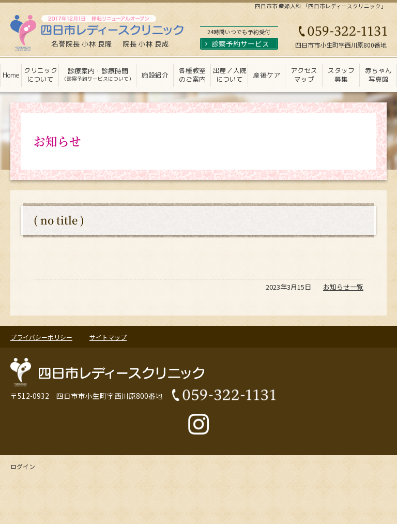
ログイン (22, 466)
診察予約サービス (240, 43)
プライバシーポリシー (41, 337)
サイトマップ (108, 337)
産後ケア (266, 75)
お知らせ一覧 (343, 287)
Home (11, 75)
